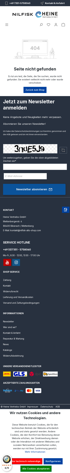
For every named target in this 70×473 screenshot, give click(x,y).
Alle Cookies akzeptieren (36, 468)
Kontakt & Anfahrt (55, 3)
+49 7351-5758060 (19, 3)
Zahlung (7, 280)
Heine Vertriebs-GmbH (14, 217)
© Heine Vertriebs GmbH (13, 406)
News (6, 344)
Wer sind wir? (10, 327)
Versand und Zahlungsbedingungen (21, 303)
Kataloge (7, 350)
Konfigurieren (53, 461)
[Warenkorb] (63, 25)
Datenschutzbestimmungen (27, 131)
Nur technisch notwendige (25, 461)
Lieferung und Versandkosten (18, 297)
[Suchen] (41, 25)
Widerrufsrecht (10, 291)
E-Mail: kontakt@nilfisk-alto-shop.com (22, 230)
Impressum (32, 406)
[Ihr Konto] (56, 25)
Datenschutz (47, 406)
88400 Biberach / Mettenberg (18, 226)
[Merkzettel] (48, 25)
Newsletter (8, 321)
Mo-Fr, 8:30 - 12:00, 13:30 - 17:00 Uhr (21, 255)
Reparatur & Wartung (13, 338)
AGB (8, 134)
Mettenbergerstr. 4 (12, 221)
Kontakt (7, 285)
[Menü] (6, 25)
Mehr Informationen (35, 451)
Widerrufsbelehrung (13, 355)
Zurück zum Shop (35, 90)
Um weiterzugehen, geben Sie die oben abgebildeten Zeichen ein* (30, 159)
